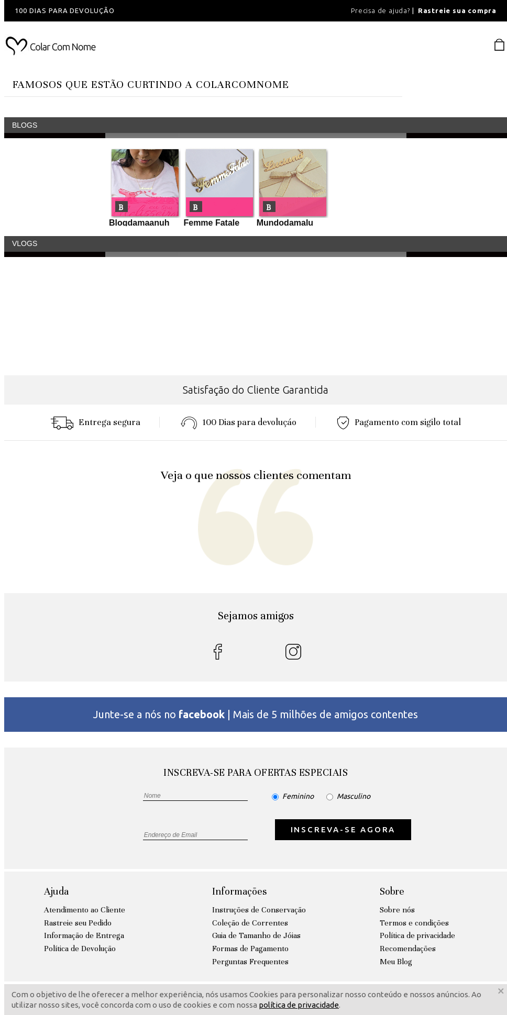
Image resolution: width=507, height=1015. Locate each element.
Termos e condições (414, 923)
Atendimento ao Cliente (84, 909)
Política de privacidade (417, 935)
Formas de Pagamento (250, 948)
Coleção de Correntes (250, 923)
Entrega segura (95, 422)
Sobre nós (397, 909)
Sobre (392, 891)
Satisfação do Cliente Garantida (255, 390)
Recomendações (408, 948)
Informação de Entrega (84, 935)
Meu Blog (396, 961)
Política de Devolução (80, 948)
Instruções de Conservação (259, 909)
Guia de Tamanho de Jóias (256, 935)
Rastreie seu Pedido (78, 923)
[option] (146, 10)
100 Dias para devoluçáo (238, 422)
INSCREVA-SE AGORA (343, 829)
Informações (239, 891)
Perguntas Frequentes (250, 961)
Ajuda (56, 891)
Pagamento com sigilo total (399, 422)
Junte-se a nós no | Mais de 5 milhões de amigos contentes (255, 714)
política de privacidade (299, 1004)
